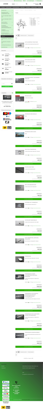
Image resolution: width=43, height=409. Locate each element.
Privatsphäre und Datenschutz (28, 374)
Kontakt (2, 366)
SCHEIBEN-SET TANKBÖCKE (31, 202)
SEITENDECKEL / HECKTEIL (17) (6, 39)
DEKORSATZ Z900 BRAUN (31, 114)
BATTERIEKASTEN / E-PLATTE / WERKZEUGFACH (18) (7, 34)
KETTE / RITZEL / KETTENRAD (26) (4, 23)
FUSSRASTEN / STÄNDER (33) (6, 42)
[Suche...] (13, 4)
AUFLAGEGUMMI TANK (30, 59)
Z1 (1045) (3, 7)
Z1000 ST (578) (34, 7)
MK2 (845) (28, 7)
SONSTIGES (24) (4, 47)
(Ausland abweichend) (36, 47)
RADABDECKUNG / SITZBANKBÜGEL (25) (5, 13)
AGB (23, 372)
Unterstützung (18, 0)
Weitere (40, 7)
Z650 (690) (23, 7)
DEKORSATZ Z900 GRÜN (30, 131)
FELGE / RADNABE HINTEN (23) (6, 20)
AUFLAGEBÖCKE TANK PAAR (31, 42)
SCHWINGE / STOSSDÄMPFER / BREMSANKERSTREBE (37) (6, 26)
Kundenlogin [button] (30, 0)
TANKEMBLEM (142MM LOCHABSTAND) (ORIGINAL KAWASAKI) (31, 275)
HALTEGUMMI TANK (29, 167)
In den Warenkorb (28, 56)
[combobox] (23, 35)
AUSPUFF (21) (4, 10)
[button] (24, 1)
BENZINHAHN (28, 95)
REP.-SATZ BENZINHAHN (30, 184)
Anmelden (7, 86)
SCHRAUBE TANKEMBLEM (31, 220)
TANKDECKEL (28, 256)
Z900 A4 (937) (8, 7)
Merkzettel (39, 0)
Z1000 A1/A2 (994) (16, 7)
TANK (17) (3, 36)
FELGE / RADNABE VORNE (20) (6, 16)
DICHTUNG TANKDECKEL (30, 149)
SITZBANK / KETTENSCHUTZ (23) (5, 30)
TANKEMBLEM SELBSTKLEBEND (32, 332)
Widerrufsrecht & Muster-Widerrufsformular (30, 366)
